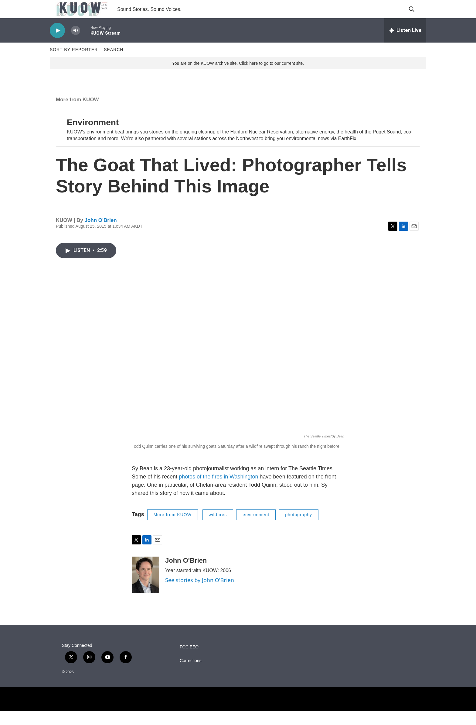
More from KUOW (77, 113)
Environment (93, 136)
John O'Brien (100, 234)
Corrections (191, 674)
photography (298, 528)
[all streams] (405, 44)
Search (113, 63)
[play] (57, 44)
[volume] (75, 44)
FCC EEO (189, 660)
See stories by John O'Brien (199, 593)
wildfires (218, 528)
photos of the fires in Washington (218, 490)
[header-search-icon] (416, 16)
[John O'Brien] (145, 588)
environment (256, 528)
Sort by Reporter (74, 63)
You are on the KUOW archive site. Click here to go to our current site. (238, 76)
